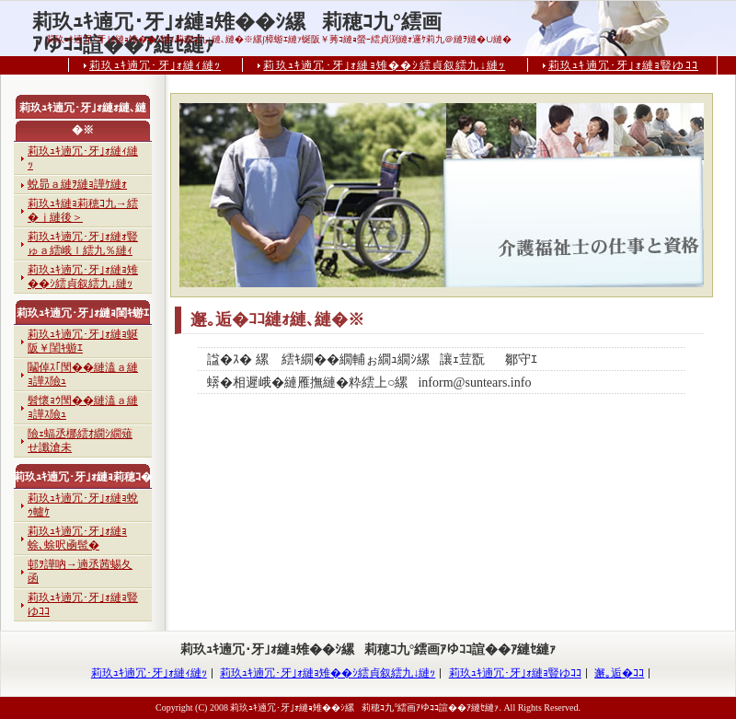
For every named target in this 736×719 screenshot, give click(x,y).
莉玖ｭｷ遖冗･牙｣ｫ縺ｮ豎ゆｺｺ (623, 65)
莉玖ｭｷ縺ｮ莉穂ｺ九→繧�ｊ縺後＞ (83, 210)
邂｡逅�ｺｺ (619, 673)
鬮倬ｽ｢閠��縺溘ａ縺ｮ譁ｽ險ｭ (83, 374)
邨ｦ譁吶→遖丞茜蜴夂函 (80, 571)
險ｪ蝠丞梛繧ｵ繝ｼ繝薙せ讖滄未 (80, 440)
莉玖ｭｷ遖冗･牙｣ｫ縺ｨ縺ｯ (155, 65)
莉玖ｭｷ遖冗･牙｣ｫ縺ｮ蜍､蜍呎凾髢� (77, 538)
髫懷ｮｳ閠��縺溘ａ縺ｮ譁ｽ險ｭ (83, 407)
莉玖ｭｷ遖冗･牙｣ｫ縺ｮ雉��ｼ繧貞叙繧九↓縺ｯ (384, 65)
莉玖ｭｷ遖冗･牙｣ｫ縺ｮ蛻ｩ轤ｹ (83, 505)
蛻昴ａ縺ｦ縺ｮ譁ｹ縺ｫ (77, 184)
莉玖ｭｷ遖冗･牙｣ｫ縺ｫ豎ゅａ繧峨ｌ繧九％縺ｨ (83, 243)
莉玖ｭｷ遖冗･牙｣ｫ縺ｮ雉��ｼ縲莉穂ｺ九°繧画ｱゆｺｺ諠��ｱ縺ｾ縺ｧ (237, 21)
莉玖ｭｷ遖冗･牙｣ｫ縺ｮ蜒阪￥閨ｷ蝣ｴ (83, 341)
